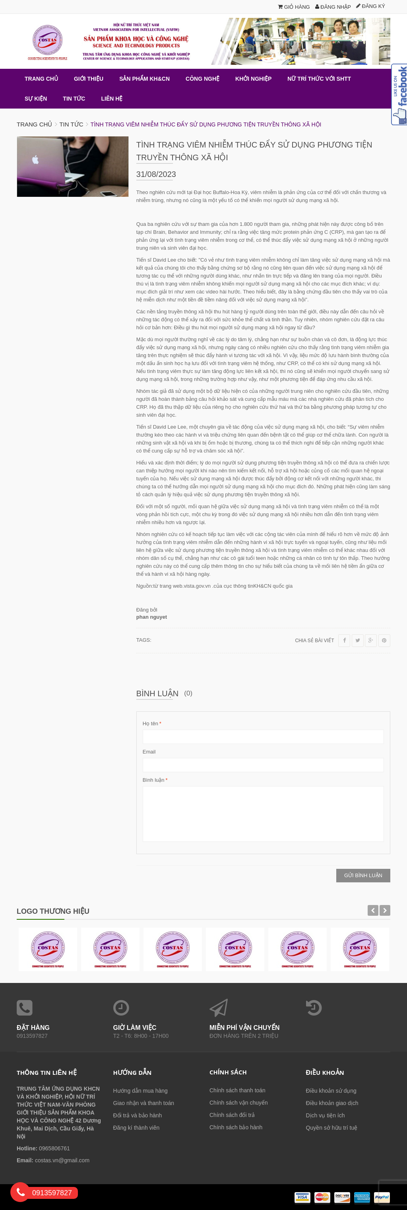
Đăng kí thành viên (136, 1128)
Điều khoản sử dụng (331, 1091)
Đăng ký (370, 6)
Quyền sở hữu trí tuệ (332, 1128)
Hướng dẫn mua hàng (140, 1091)
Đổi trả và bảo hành (137, 1115)
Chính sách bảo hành (235, 1127)
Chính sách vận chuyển (238, 1102)
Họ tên (150, 724)
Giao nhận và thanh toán (143, 1103)
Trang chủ (34, 124)
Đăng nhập (333, 7)
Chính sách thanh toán (237, 1090)
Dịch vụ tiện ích (325, 1115)
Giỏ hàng (294, 7)
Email (149, 752)
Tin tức (71, 124)
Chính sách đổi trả (232, 1115)
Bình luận (154, 780)
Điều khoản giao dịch (332, 1103)
